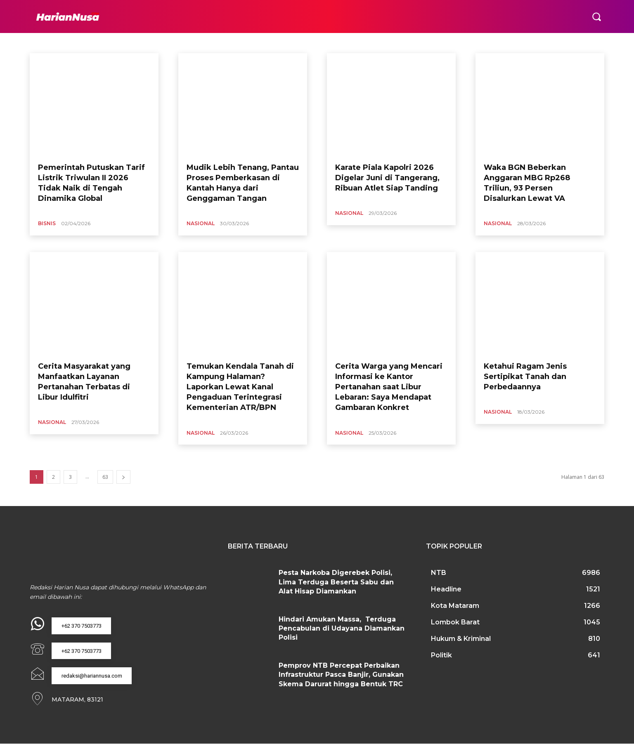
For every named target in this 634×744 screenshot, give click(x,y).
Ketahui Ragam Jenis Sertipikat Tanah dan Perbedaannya (525, 376)
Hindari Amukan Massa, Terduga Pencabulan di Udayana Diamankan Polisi (342, 628)
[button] (596, 16)
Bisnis (47, 223)
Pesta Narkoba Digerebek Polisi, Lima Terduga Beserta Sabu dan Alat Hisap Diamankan (336, 582)
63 (105, 476)
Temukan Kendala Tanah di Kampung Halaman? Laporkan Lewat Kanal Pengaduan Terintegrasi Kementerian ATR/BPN (240, 387)
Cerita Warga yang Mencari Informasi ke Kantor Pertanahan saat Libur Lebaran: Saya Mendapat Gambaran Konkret (388, 387)
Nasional (201, 223)
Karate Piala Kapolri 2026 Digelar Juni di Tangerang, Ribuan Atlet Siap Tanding (387, 178)
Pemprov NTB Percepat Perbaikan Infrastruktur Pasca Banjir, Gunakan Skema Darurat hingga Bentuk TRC (341, 675)
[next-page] (123, 477)
